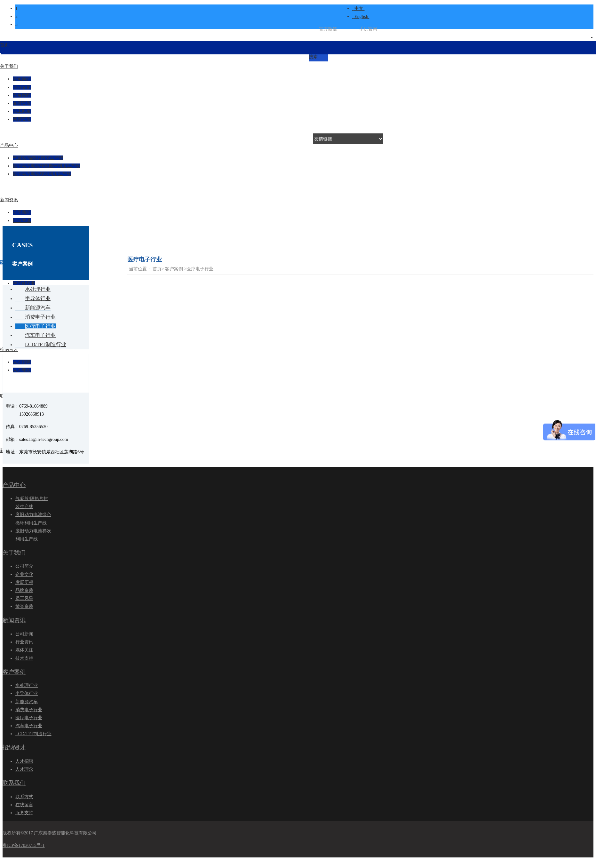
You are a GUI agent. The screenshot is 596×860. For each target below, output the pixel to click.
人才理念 (24, 769)
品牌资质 (24, 590)
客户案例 (174, 269)
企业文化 (24, 574)
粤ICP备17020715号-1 (23, 845)
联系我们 (14, 783)
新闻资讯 (14, 620)
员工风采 (24, 598)
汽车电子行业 (28, 725)
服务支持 (24, 812)
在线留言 (24, 804)
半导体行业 (26, 693)
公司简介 (24, 566)
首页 (157, 269)
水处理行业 (26, 685)
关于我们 (14, 552)
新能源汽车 (26, 701)
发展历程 (24, 582)
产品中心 (14, 485)
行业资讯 (22, 220)
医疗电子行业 (200, 269)
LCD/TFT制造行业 (33, 733)
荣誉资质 (24, 606)
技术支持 (24, 658)
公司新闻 (24, 634)
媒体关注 (24, 650)
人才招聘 (24, 761)
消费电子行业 (28, 709)
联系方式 (24, 796)
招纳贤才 (14, 747)
